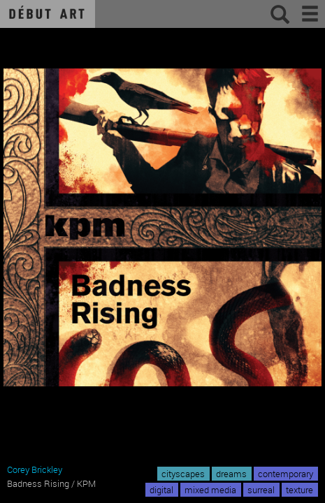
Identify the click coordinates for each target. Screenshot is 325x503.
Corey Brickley (34, 469)
